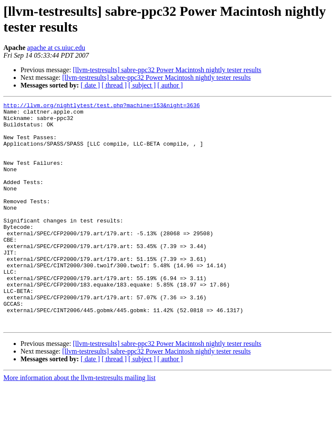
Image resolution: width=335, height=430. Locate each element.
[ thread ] (114, 85)
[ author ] (170, 85)
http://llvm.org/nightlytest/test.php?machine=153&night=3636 (101, 106)
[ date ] (90, 85)
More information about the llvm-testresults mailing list (79, 422)
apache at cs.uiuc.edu (56, 47)
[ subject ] (142, 85)
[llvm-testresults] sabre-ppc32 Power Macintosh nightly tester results (167, 69)
